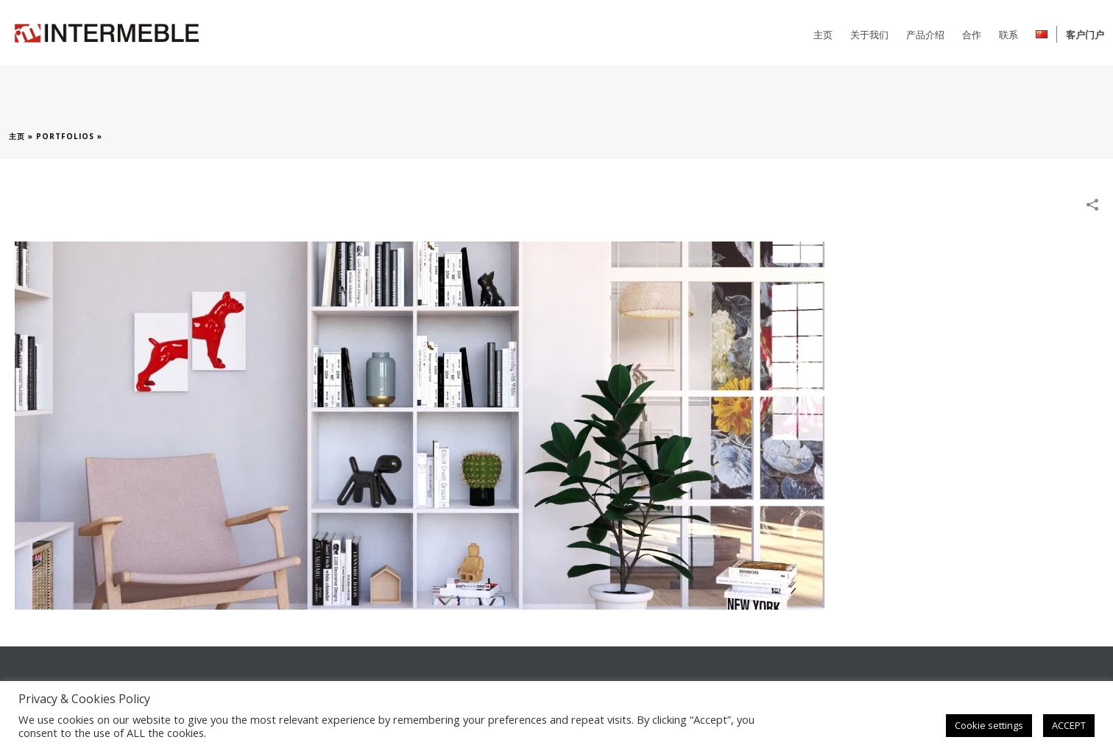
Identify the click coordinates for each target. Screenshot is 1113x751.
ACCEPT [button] (1069, 725)
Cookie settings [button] (989, 725)
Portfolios (65, 136)
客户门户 (1085, 34)
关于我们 (869, 34)
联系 (1008, 34)
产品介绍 (925, 34)
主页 (823, 34)
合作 (971, 34)
